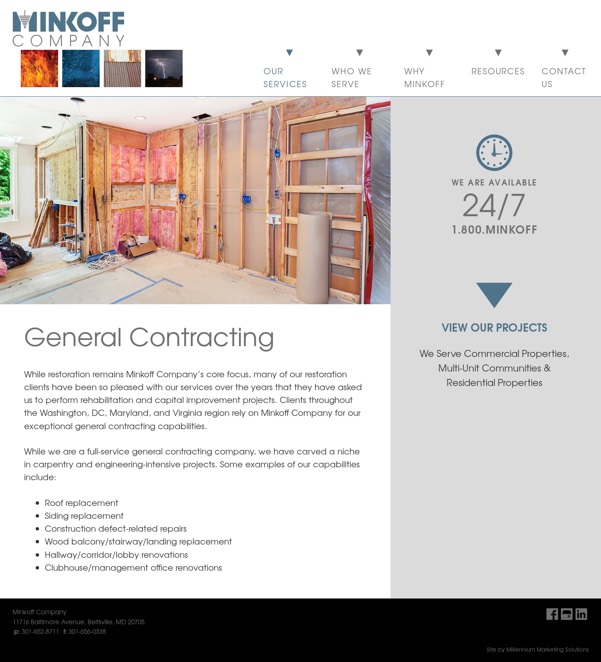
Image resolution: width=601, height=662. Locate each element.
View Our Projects (494, 326)
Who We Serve (352, 77)
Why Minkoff (424, 77)
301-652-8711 (40, 631)
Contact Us (564, 77)
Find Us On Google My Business (566, 614)
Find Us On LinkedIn (581, 614)
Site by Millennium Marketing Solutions (538, 649)
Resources (498, 71)
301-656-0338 (87, 631)
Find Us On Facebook (552, 614)
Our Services (285, 77)
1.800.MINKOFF (494, 228)
